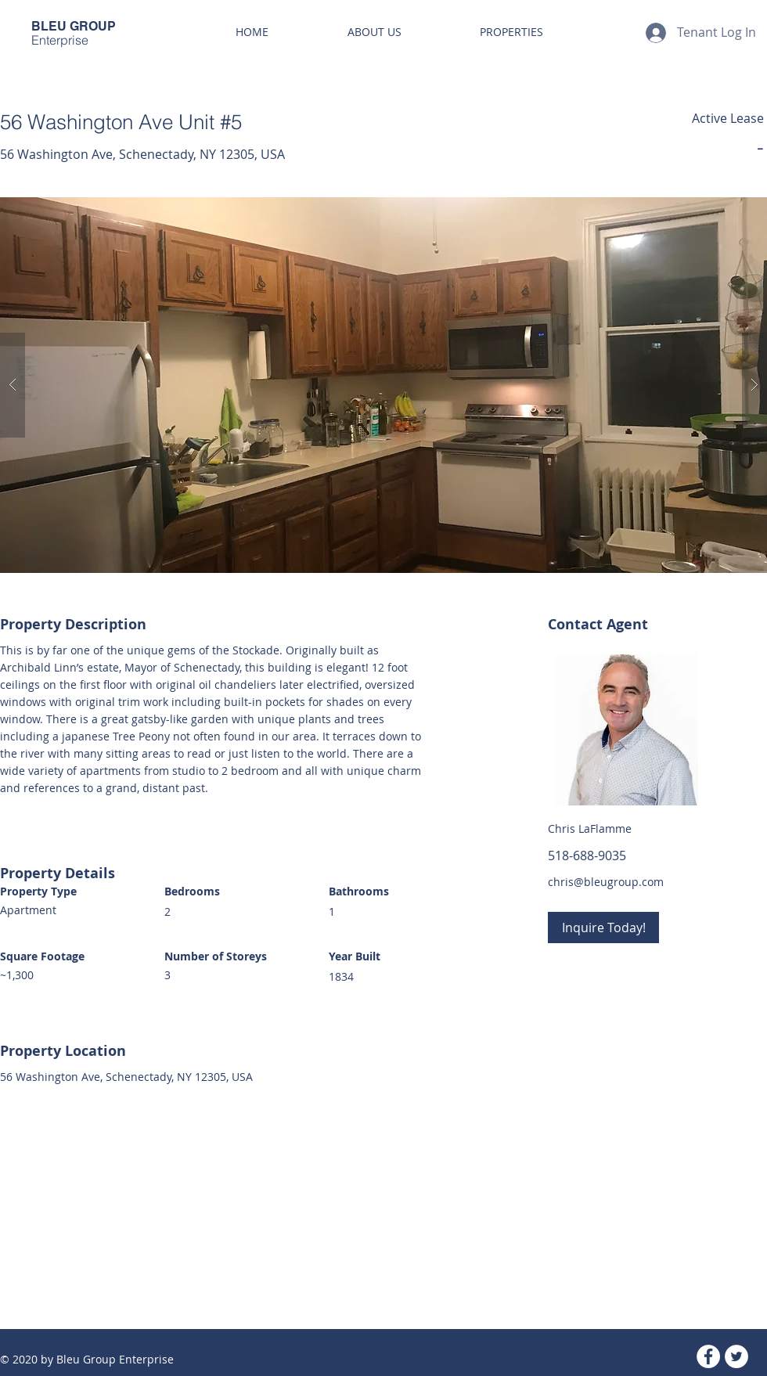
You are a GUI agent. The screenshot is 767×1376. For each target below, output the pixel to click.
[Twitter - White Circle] (736, 1356)
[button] (383, 385)
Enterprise (59, 40)
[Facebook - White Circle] (708, 1356)
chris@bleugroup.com (606, 881)
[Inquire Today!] (603, 927)
